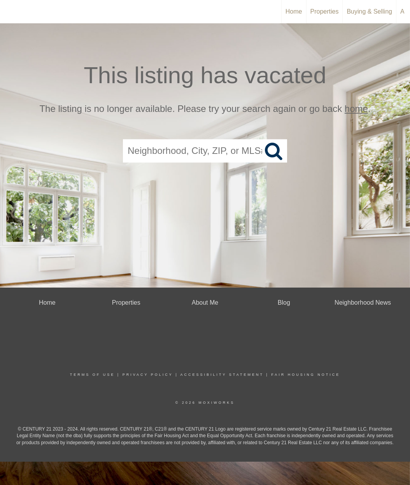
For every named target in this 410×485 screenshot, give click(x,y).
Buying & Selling (369, 11)
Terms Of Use (92, 375)
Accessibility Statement (222, 375)
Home (294, 11)
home (356, 108)
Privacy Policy (148, 375)
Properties (324, 11)
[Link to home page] (10, 11)
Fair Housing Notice (305, 375)
